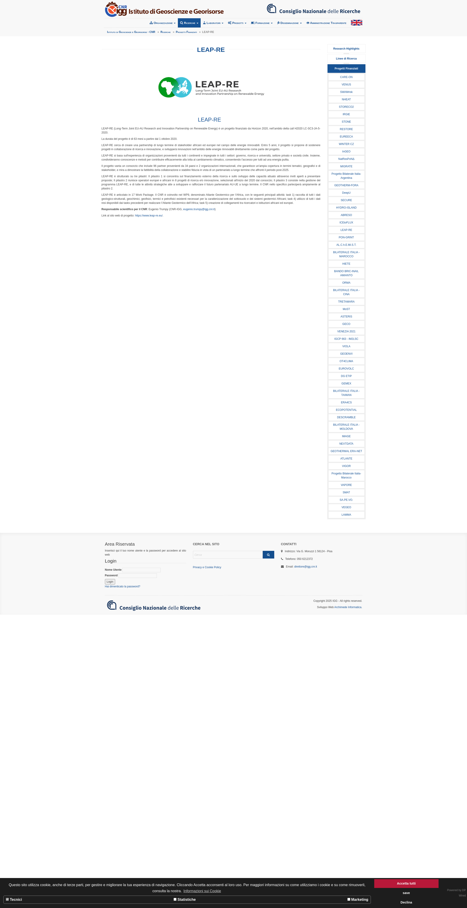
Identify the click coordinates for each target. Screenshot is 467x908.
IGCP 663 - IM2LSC (346, 338)
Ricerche (189, 23)
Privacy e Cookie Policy (207, 567)
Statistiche (185, 899)
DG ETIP (346, 376)
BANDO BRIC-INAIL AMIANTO (346, 273)
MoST (346, 309)
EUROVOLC (346, 368)
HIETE (346, 263)
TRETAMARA (346, 301)
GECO (346, 324)
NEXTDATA (346, 443)
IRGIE (346, 114)
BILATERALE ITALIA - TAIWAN (346, 393)
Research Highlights (346, 48)
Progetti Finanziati (346, 68)
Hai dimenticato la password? (122, 586)
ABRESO (346, 215)
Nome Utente (133, 570)
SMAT (346, 492)
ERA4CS (346, 402)
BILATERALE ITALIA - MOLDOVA (346, 426)
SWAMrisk (346, 92)
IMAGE (346, 436)
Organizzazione (163, 23)
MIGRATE (346, 166)
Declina (406, 902)
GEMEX (346, 383)
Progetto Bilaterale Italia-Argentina (346, 175)
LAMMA (346, 514)
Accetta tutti (406, 883)
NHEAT (346, 99)
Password (131, 575)
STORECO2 (346, 106)
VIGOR (346, 466)
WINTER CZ (346, 144)
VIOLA (346, 346)
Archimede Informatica (347, 607)
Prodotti (237, 23)
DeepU (346, 192)
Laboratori (213, 23)
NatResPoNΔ (346, 159)
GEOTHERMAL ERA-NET (346, 451)
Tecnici (14, 899)
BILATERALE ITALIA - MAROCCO (346, 254)
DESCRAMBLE (346, 417)
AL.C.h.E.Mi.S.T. (346, 244)
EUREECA (346, 136)
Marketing (357, 899)
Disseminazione (289, 23)
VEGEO (346, 507)
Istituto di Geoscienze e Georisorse (164, 9)
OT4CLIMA (346, 361)
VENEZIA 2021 (346, 331)
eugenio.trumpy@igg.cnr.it (199, 209)
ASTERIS (346, 316)
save (406, 893)
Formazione (262, 23)
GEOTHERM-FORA (346, 185)
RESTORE (346, 129)
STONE (346, 121)
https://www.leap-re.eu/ (149, 215)
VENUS (346, 84)
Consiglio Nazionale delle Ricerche (313, 9)
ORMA (346, 282)
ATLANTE (346, 458)
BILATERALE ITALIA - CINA (346, 292)
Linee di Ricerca (346, 58)
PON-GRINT (346, 237)
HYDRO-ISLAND (346, 207)
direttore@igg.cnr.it (305, 566)
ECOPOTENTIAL (346, 409)
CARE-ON (346, 77)
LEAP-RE (346, 230)
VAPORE (346, 485)
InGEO (346, 151)
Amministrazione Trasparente (326, 23)
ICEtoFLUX (346, 222)
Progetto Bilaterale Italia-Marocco (346, 475)
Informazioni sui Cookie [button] (202, 891)
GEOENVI (346, 353)
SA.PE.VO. (346, 499)
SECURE (346, 200)
